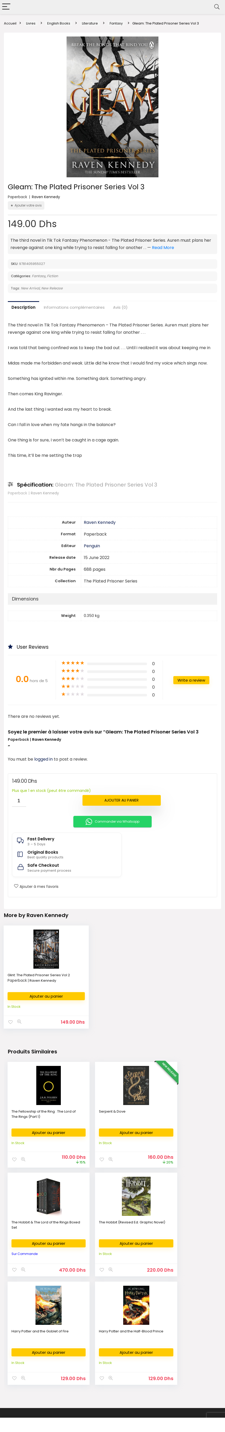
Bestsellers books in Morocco (32, 1376)
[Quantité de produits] (19, 801)
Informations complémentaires (74, 307)
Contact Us (165, 1345)
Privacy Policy (167, 1329)
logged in (44, 759)
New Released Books (25, 1369)
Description (23, 307)
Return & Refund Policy (175, 1337)
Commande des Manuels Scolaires (112, 1345)
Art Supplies (92, 1337)
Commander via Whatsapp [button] (112, 821)
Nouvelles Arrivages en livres (31, 1353)
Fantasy (116, 23)
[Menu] (6, 7)
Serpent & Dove (97, 1110)
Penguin (92, 546)
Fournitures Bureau (98, 1322)
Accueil (10, 23)
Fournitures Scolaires (99, 1329)
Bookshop (15, 1322)
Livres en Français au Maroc (30, 1345)
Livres (30, 23)
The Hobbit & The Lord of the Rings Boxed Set (179, 1113)
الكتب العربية (16, 1329)
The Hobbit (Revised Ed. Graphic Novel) (32, 1223)
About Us (163, 1322)
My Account (166, 1361)
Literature (90, 23)
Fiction (52, 276)
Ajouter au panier (121, 800)
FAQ (159, 1353)
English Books (58, 23)
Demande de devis (98, 1361)
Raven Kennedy (46, 196)
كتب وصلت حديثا (19, 1361)
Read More (163, 248)
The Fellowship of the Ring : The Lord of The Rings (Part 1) (38, 1113)
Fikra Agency (138, 1412)
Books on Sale (19, 1384)
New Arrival (30, 288)
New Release (52, 288)
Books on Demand (22, 1392)
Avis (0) (120, 307)
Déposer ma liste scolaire (103, 1353)
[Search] (217, 7)
